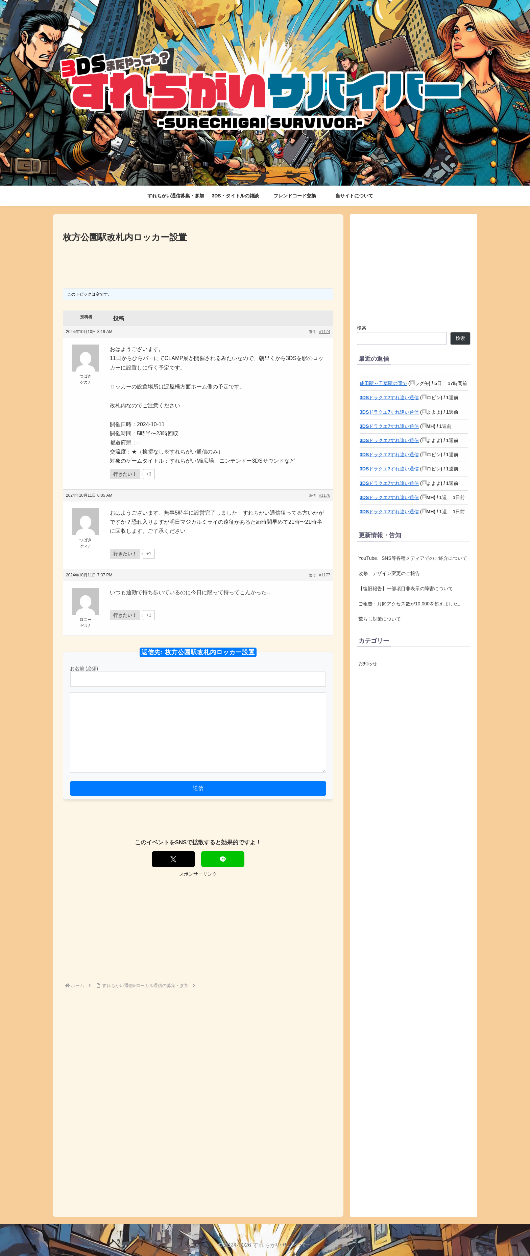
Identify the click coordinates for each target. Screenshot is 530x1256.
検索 (361, 327)
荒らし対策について (379, 619)
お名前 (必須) (84, 668)
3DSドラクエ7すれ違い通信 (389, 397)
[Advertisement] (198, 263)
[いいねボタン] (125, 474)
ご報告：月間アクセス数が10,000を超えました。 (410, 603)
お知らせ (367, 663)
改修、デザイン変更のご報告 (389, 573)
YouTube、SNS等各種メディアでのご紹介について (412, 558)
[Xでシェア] (173, 859)
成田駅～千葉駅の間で (383, 383)
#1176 (324, 495)
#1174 (324, 331)
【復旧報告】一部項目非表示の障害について (405, 588)
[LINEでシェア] (222, 859)
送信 (198, 788)
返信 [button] (312, 332)
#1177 (324, 575)
